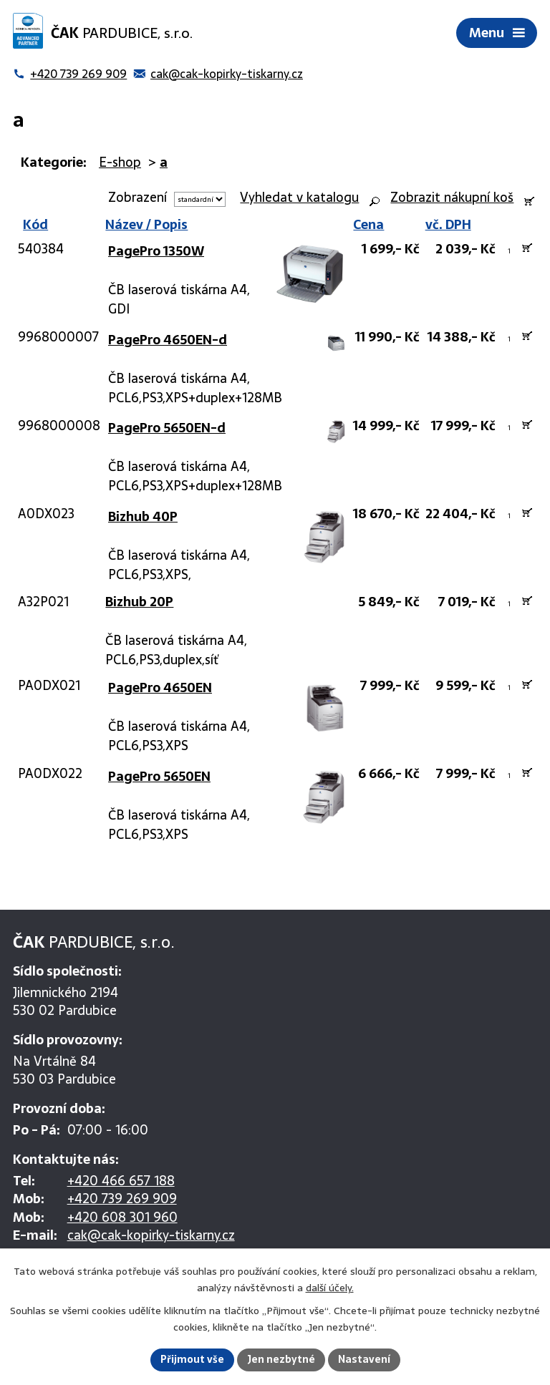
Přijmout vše (192, 1359)
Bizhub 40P (143, 516)
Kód (33, 224)
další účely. (330, 1288)
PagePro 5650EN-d (167, 427)
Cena (368, 224)
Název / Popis (146, 224)
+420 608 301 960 (122, 1217)
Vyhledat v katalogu (299, 197)
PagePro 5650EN (159, 776)
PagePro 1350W (156, 250)
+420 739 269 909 (122, 1198)
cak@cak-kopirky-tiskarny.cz (151, 1235)
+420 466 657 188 (121, 1180)
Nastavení (364, 1359)
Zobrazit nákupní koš (451, 197)
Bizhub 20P (139, 601)
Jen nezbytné (281, 1359)
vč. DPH (448, 224)
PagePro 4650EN (160, 687)
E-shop (120, 162)
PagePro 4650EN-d (167, 339)
